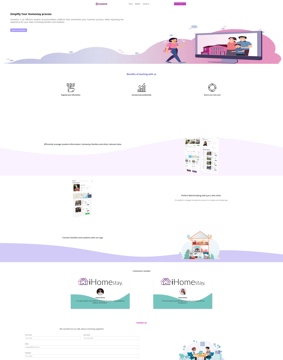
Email (27, 344)
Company (28, 353)
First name (28, 335)
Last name (86, 335)
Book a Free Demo (19, 30)
